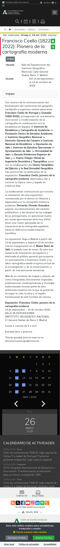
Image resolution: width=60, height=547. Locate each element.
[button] (30, 532)
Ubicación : (10, 65)
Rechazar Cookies (17, 537)
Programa (10, 94)
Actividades (43, 29)
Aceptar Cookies (43, 537)
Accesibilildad (49, 544)
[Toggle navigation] (55, 12)
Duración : (10, 79)
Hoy (29, 411)
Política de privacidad (29, 544)
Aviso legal (9, 544)
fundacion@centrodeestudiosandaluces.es (18, 2)
